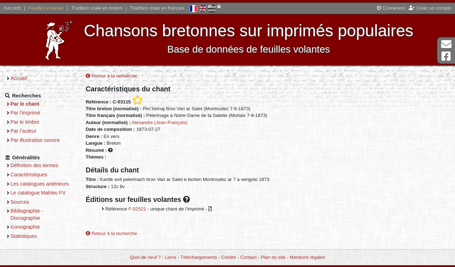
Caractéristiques (33, 174)
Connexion (391, 8)
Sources (24, 209)
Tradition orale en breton (96, 8)
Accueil (23, 78)
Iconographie (29, 234)
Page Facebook (446, 56)
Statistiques (28, 243)
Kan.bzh (12, 8)
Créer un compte (430, 8)
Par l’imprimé (29, 113)
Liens (170, 257)
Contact (248, 257)
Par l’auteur (28, 131)
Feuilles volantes (46, 8)
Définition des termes (39, 165)
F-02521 (137, 209)
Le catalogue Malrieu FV (42, 200)
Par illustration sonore (39, 140)
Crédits (228, 257)
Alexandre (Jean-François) (159, 122)
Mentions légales (307, 257)
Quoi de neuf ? (145, 257)
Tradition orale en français (157, 8)
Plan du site (273, 257)
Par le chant (29, 104)
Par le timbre (29, 122)
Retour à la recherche (111, 76)
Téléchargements (199, 257)
